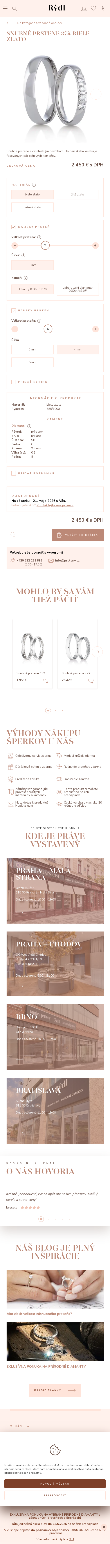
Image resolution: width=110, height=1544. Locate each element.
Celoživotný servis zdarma (30, 755)
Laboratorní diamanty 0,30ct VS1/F (77, 289)
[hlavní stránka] (56, 12)
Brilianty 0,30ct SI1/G (32, 289)
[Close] (104, 1527)
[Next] (95, 94)
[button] (97, 651)
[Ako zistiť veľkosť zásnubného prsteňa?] (55, 1293)
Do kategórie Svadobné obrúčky (34, 23)
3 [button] (62, 1219)
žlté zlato (77, 194)
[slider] (45, 245)
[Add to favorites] (45, 682)
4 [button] (69, 1219)
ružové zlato (32, 207)
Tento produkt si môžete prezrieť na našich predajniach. (77, 792)
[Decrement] (14, 245)
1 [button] (55, 710)
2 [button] (62, 710)
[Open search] (15, 8)
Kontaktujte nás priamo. (55, 505)
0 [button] (48, 710)
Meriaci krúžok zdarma (75, 755)
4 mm (77, 349)
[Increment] (95, 245)
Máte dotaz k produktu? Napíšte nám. (28, 804)
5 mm (32, 362)
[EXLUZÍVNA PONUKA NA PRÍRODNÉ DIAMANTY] (55, 1345)
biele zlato (32, 194)
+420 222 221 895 (26, 560)
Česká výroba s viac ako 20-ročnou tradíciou (79, 804)
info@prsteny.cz (63, 560)
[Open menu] (5, 9)
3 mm (32, 265)
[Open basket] (103, 8)
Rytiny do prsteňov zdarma (78, 766)
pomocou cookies (20, 1469)
